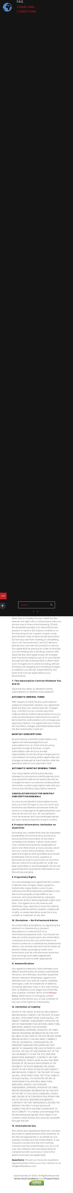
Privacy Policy (51, 1178)
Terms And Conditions (26, 1178)
